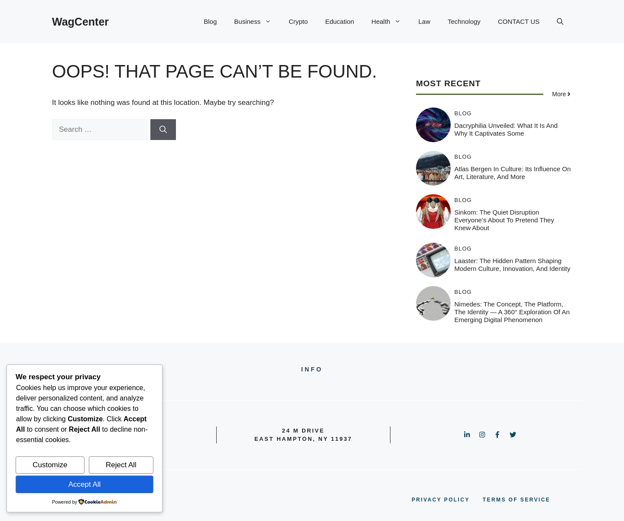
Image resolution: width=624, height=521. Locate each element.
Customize (49, 465)
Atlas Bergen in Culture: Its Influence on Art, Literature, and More (513, 172)
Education (339, 21)
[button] (560, 22)
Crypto (298, 21)
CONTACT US (519, 21)
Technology (464, 21)
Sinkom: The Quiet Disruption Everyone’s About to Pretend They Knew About (504, 219)
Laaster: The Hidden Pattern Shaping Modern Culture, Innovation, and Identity (513, 264)
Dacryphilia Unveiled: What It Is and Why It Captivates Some (506, 129)
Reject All (121, 465)
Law (424, 21)
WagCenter (80, 22)
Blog (210, 21)
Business (257, 22)
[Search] (163, 129)
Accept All (84, 484)
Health (390, 22)
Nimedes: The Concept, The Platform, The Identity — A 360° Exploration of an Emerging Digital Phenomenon (512, 311)
